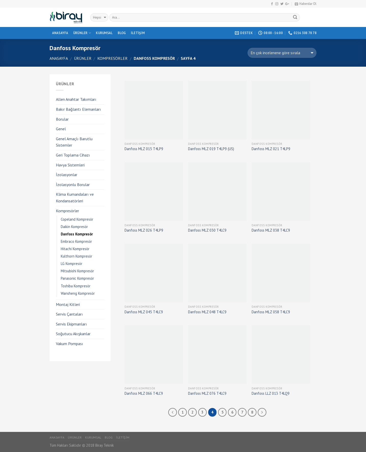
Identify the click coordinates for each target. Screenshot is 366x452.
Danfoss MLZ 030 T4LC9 (207, 230)
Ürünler (82, 33)
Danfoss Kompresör (77, 234)
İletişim (138, 33)
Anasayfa (60, 33)
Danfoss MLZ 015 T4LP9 (144, 149)
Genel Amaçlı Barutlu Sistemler (74, 142)
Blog (122, 33)
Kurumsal (104, 33)
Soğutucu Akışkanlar (73, 333)
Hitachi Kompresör (75, 248)
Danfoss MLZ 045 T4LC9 (144, 312)
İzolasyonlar (66, 174)
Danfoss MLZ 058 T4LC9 (271, 312)
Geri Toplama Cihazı (73, 155)
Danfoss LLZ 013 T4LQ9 (270, 393)
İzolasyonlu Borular (73, 184)
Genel (61, 128)
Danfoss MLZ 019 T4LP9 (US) (211, 149)
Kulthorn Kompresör (76, 256)
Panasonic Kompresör (77, 278)
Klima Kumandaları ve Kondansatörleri (75, 197)
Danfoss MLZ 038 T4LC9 (271, 230)
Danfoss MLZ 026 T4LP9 (144, 230)
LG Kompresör (71, 263)
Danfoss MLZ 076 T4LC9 (207, 393)
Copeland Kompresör (77, 219)
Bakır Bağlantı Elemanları (78, 109)
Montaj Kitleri (68, 304)
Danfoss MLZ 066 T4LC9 (144, 393)
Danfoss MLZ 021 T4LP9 (271, 149)
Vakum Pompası (69, 343)
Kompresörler (112, 58)
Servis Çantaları (69, 314)
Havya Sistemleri (70, 164)
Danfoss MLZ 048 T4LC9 (207, 312)
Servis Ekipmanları (71, 324)
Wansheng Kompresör (78, 293)
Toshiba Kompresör (75, 286)
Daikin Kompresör (74, 226)
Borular (62, 119)
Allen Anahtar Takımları (76, 99)
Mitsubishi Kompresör (77, 271)
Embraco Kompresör (76, 241)
